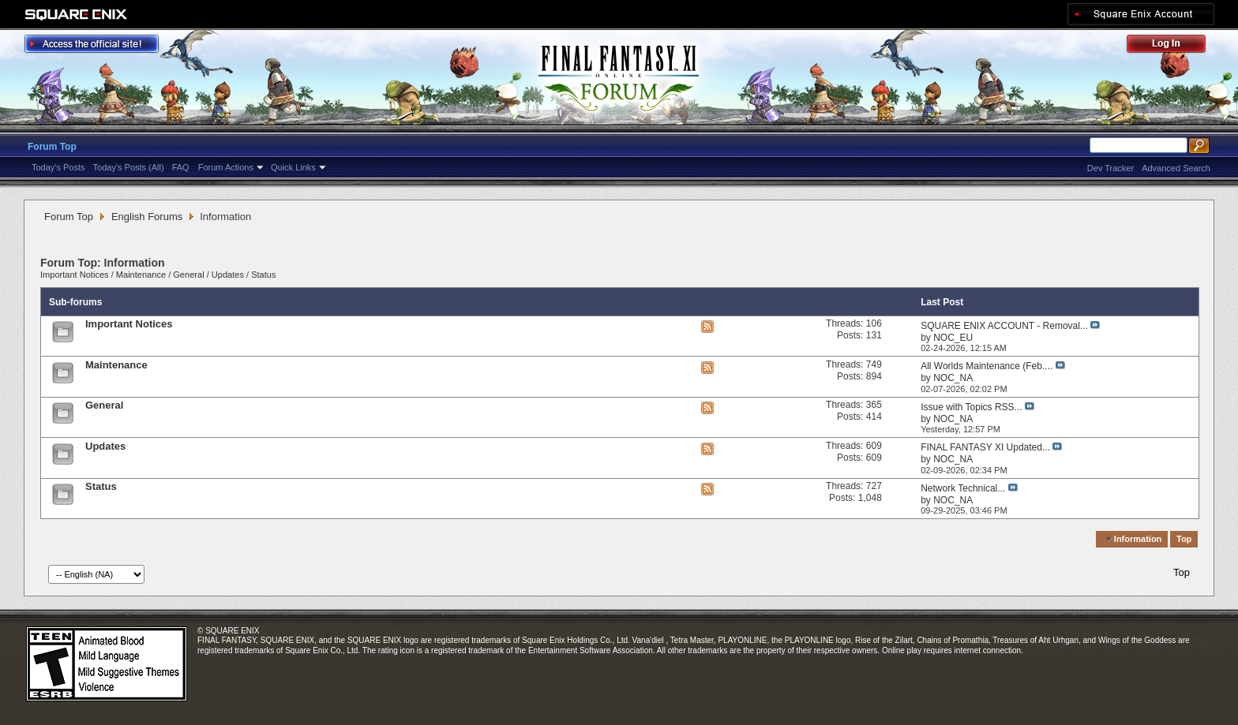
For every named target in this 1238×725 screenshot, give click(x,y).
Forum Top (52, 146)
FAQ (180, 167)
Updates (228, 274)
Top (1183, 539)
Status (263, 274)
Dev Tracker (1110, 168)
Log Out (1174, 46)
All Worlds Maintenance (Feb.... (986, 366)
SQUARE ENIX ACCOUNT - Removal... (1004, 325)
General (188, 274)
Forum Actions (225, 167)
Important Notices (74, 274)
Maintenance (141, 274)
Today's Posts (58, 167)
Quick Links (293, 167)
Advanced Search (1176, 168)
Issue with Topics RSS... (971, 407)
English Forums (146, 216)
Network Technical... (963, 488)
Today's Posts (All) (128, 167)
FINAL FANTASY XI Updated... (985, 447)
